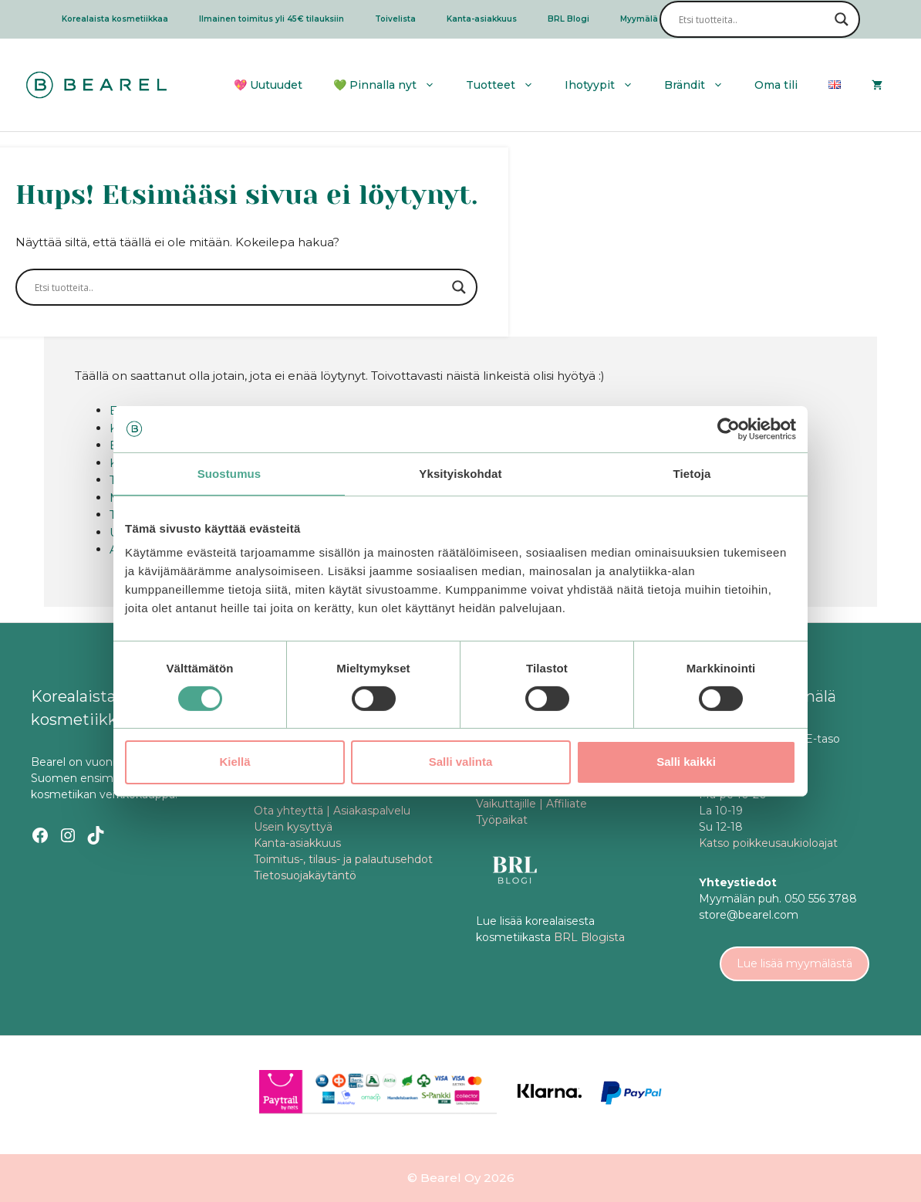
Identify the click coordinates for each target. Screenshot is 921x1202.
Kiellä (234, 761)
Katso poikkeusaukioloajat (768, 843)
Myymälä (639, 19)
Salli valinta (461, 761)
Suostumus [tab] (229, 472)
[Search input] (753, 19)
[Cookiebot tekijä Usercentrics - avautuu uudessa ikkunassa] (728, 428)
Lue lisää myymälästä (794, 963)
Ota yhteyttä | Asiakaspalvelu (332, 811)
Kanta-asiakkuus (482, 19)
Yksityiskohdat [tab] (460, 472)
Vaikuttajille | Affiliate (531, 804)
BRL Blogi (568, 19)
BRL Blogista (589, 937)
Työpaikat (502, 820)
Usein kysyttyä (293, 827)
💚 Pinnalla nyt (391, 85)
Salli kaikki (686, 761)
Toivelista (395, 19)
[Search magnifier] (841, 19)
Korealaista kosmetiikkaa (115, 19)
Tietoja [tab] (692, 472)
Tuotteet (507, 85)
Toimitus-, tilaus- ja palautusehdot (343, 859)
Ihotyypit (607, 85)
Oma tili (776, 85)
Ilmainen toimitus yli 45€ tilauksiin (271, 19)
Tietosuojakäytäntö (305, 875)
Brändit (701, 85)
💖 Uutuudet (268, 85)
